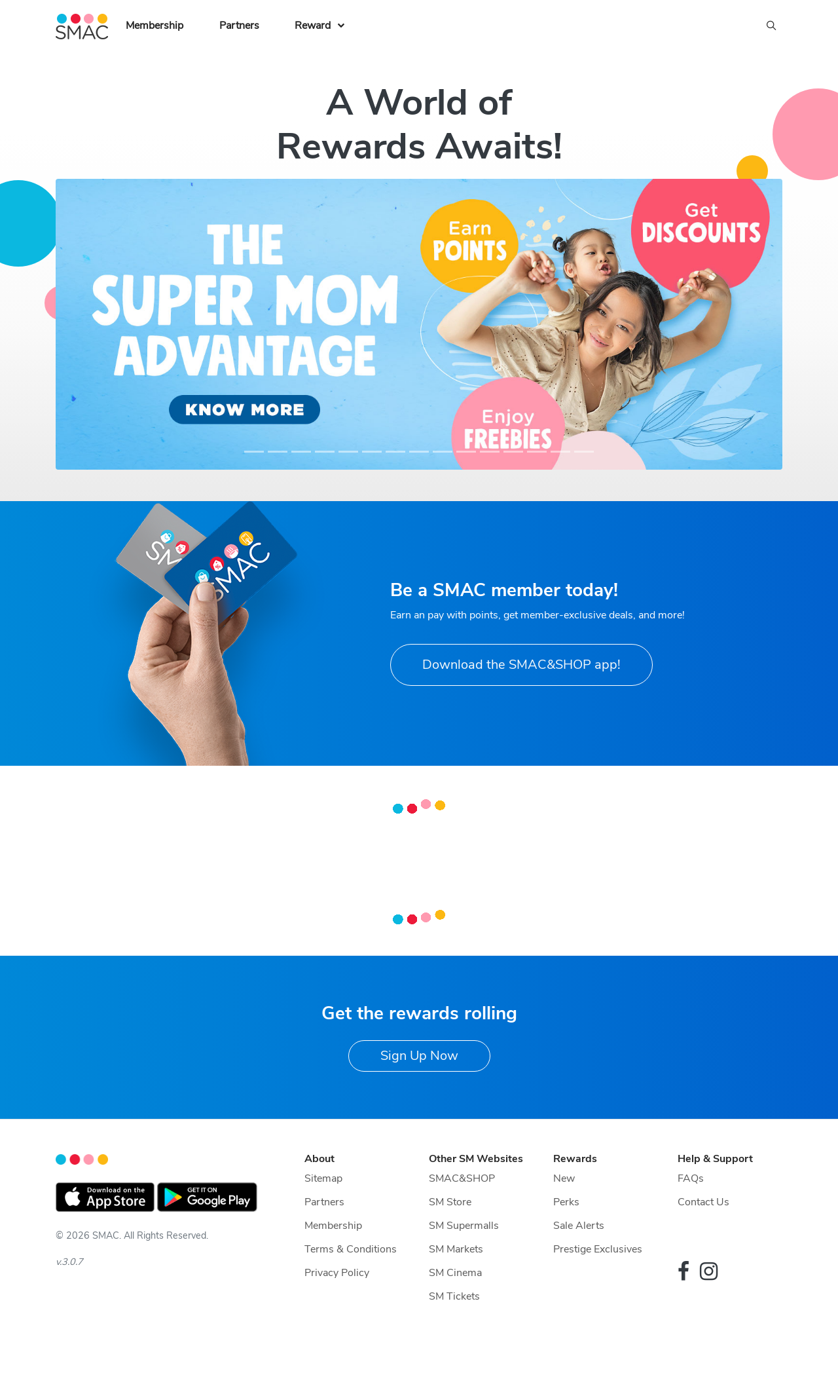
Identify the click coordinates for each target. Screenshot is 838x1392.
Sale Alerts (578, 1225)
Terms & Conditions (350, 1249)
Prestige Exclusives (597, 1249)
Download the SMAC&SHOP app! (521, 664)
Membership (154, 25)
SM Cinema (455, 1273)
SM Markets (456, 1249)
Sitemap (323, 1178)
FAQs (691, 1178)
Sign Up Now (419, 1055)
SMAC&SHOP (462, 1178)
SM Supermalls (464, 1225)
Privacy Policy (336, 1273)
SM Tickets (454, 1296)
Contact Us (703, 1202)
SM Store (450, 1202)
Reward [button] (313, 25)
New (564, 1178)
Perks (566, 1202)
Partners (239, 25)
